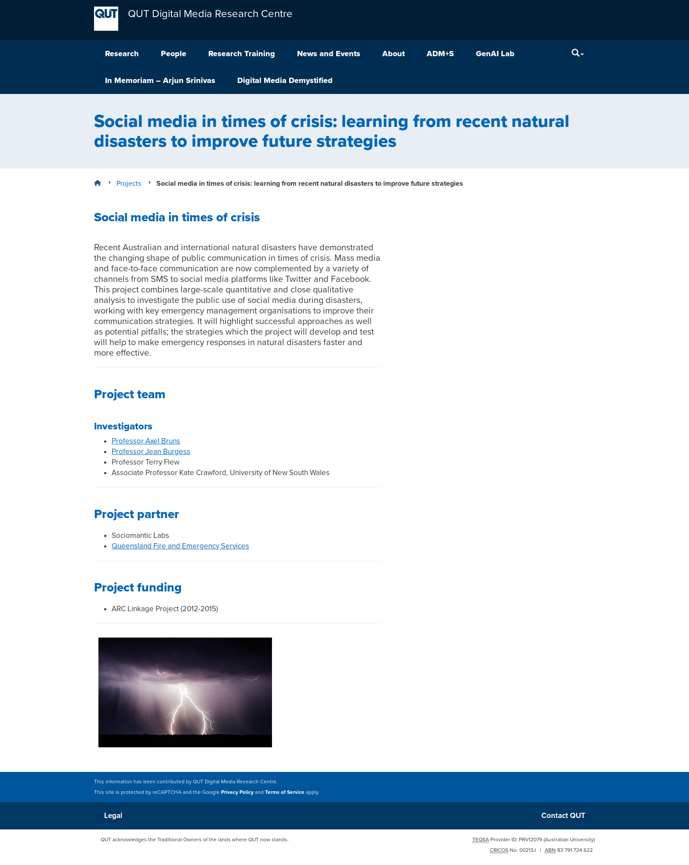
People (173, 53)
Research (122, 53)
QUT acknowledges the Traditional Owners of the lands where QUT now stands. (195, 839)
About (393, 53)
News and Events (328, 53)
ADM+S (440, 53)
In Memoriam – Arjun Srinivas (160, 80)
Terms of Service (285, 792)
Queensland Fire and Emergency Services (180, 546)
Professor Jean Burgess (151, 451)
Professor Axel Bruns (146, 441)
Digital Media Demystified (285, 80)
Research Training (241, 53)
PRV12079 (530, 839)
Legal (113, 815)
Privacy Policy (237, 792)
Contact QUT (563, 815)
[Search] (578, 53)
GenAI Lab (495, 53)
